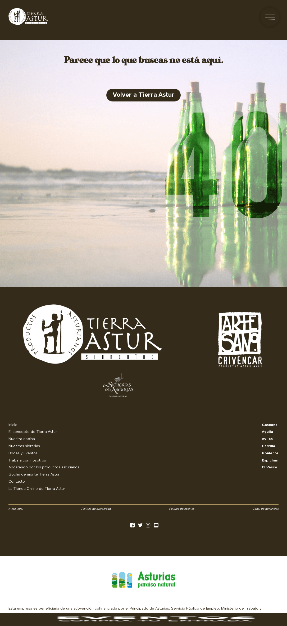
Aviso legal (15, 509)
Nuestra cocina (21, 439)
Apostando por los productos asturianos (43, 467)
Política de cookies (181, 509)
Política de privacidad (96, 509)
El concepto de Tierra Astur (32, 432)
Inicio (12, 425)
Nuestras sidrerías (24, 446)
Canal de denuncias (265, 509)
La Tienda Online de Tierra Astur (36, 489)
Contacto (16, 482)
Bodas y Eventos (23, 453)
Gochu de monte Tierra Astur (34, 475)
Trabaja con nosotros (27, 461)
